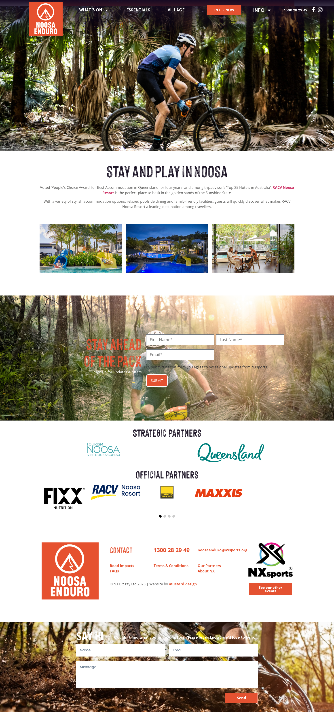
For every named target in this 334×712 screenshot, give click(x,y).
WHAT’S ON (94, 10)
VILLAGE (176, 10)
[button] (160, 516)
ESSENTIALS (138, 10)
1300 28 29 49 (295, 10)
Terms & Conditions (171, 565)
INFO (262, 10)
